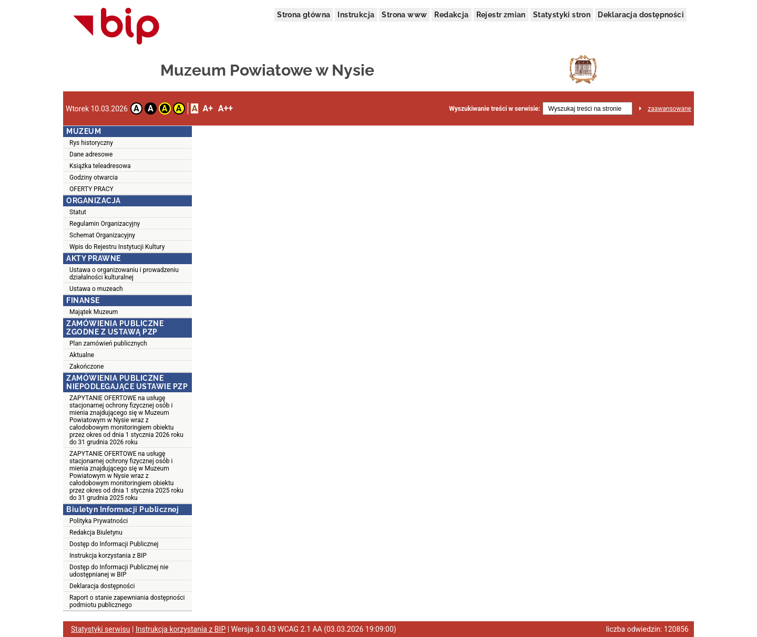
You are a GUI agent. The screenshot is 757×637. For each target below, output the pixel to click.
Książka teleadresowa (99, 166)
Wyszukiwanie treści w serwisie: (494, 108)
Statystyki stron (561, 15)
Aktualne (81, 355)
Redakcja (451, 15)
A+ (207, 108)
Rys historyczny (91, 143)
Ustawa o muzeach (96, 289)
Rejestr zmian (501, 15)
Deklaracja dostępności (641, 15)
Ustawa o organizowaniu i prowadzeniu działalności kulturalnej (124, 273)
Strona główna (303, 15)
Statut (77, 212)
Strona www (404, 15)
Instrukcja (355, 15)
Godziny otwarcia (93, 177)
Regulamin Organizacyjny (104, 223)
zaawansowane (669, 108)
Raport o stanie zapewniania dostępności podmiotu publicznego (127, 601)
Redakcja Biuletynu (95, 532)
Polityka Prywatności (98, 521)
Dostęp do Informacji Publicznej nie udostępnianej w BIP (118, 570)
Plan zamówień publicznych (108, 343)
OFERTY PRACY (91, 189)
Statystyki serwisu (100, 629)
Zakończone (86, 366)
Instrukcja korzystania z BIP (108, 555)
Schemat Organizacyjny (102, 235)
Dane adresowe (90, 154)
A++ (225, 108)
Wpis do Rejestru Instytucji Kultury (117, 246)
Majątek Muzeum (93, 312)
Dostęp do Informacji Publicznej (113, 544)
